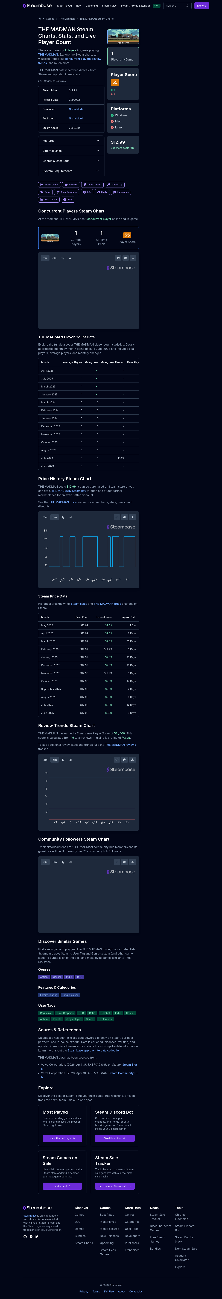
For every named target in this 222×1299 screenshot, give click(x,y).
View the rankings (62, 1138)
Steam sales (79, 603)
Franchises (132, 1250)
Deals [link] (45, 192)
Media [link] (102, 192)
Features (71, 141)
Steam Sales (109, 5)
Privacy (83, 1291)
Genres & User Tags (71, 161)
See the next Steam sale (115, 1186)
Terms (96, 1291)
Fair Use (109, 1291)
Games (50, 18)
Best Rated (107, 1214)
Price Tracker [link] (92, 184)
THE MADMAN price (63, 502)
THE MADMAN (48, 54)
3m (54, 258)
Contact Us (135, 1291)
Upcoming (92, 5)
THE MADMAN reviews (120, 744)
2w (45, 258)
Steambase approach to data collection (94, 1050)
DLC (77, 1221)
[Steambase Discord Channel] (25, 1236)
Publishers (132, 1243)
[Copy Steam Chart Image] (125, 258)
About (121, 1291)
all (70, 258)
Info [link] (87, 192)
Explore (201, 5)
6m (54, 517)
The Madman (67, 18)
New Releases (109, 1236)
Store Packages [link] (66, 192)
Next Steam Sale (186, 1248)
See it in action (115, 1138)
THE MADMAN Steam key (68, 491)
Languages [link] (120, 192)
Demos (79, 1229)
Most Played (64, 5)
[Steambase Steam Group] (31, 1236)
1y (63, 258)
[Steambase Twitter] (36, 1236)
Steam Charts (84, 1243)
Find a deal (62, 1186)
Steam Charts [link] (49, 184)
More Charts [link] (48, 199)
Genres (130, 1214)
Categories (132, 1221)
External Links (71, 151)
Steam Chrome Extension (136, 5)
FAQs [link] (68, 199)
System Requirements (71, 171)
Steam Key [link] (114, 184)
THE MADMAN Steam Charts (97, 18)
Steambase (30, 1215)
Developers (132, 1236)
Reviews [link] (71, 184)
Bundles (80, 1236)
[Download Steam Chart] (133, 258)
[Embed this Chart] (118, 258)
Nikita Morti (76, 109)
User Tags (132, 1229)
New (78, 5)
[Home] (39, 18)
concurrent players (78, 59)
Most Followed (109, 1229)
